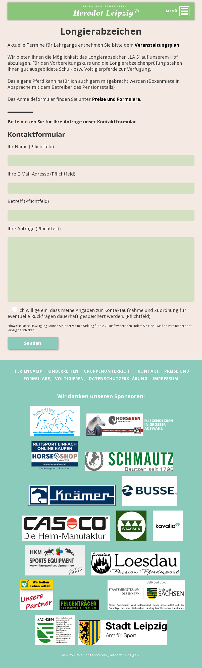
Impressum (165, 378)
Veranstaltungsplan (157, 45)
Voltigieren (69, 378)
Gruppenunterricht (108, 371)
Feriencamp (28, 371)
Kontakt (148, 371)
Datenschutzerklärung (118, 378)
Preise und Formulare (116, 99)
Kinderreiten (63, 371)
